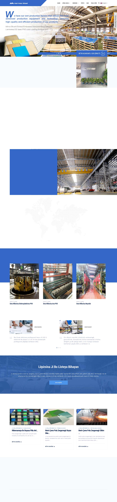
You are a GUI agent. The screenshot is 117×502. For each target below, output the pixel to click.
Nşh (88, 3)
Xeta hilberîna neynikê (83, 304)
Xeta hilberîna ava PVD (50, 304)
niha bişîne (58, 382)
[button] (56, 53)
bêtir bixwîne (16, 441)
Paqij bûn (94, 3)
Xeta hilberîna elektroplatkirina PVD (21, 304)
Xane (58, 3)
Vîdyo (82, 3)
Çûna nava (66, 3)
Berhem (76, 3)
